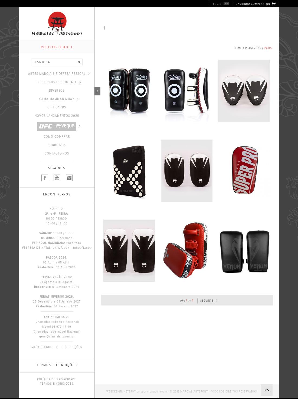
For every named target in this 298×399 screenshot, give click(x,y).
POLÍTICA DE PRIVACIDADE (56, 379)
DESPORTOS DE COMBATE (59, 82)
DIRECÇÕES (74, 347)
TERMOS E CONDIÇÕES (56, 383)
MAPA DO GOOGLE (44, 347)
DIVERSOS (71, 90)
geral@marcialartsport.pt (56, 336)
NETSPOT (130, 391)
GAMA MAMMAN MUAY (58, 99)
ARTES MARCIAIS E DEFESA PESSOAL (59, 74)
